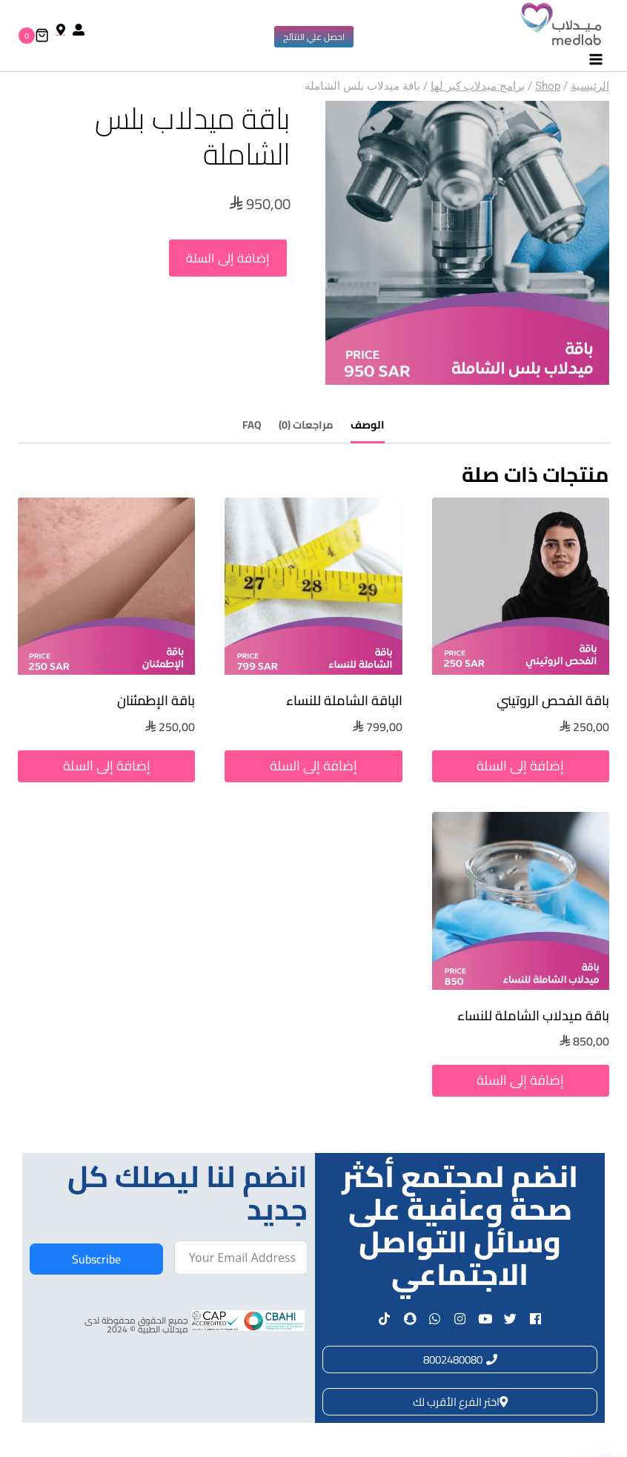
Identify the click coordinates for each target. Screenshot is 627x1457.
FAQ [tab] (252, 424)
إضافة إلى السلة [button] (520, 765)
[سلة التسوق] (33, 35)
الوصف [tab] (368, 424)
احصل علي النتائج (314, 36)
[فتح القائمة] (595, 59)
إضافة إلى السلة (228, 260)
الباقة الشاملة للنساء (344, 700)
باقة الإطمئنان (156, 700)
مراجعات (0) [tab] (306, 424)
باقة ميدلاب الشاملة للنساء (533, 1015)
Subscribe (96, 1259)
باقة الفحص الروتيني (553, 700)
